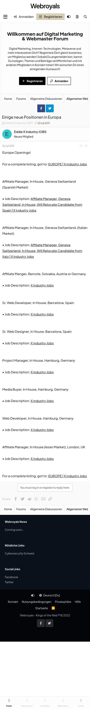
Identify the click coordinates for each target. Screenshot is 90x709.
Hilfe (78, 601)
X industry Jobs (42, 285)
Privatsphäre (63, 601)
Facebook (11, 577)
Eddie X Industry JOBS (19, 123)
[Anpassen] (69, 17)
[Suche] (85, 17)
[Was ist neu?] (77, 17)
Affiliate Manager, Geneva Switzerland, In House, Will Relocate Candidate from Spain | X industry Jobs (42, 204)
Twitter (9, 582)
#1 (86, 145)
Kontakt (13, 601)
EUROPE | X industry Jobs (67, 164)
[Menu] (5, 17)
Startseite (41, 608)
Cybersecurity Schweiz (19, 553)
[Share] (80, 145)
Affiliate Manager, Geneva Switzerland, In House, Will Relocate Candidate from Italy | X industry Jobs (42, 251)
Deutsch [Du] (49, 595)
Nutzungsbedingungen (36, 601)
